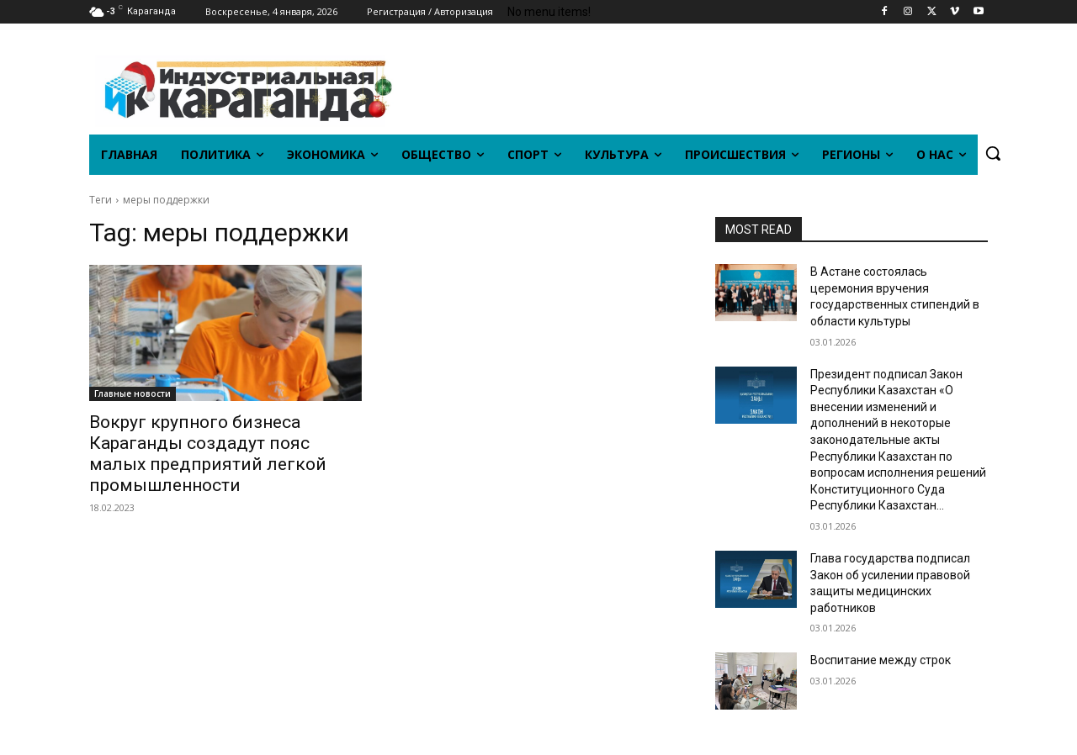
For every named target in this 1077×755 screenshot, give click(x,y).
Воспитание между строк (880, 660)
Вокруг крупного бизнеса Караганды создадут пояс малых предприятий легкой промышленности (207, 453)
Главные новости (132, 393)
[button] (993, 153)
